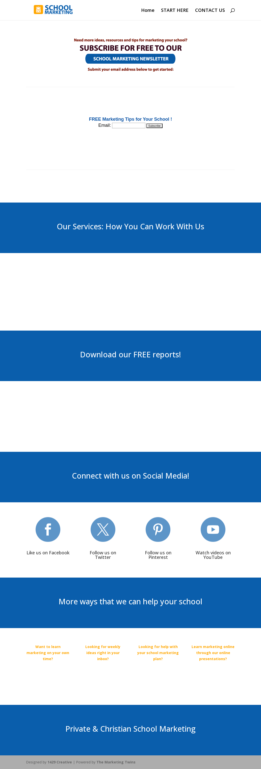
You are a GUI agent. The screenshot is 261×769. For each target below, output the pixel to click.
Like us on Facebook (48, 553)
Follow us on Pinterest (158, 555)
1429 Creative (59, 762)
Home (147, 10)
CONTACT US (210, 10)
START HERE (175, 10)
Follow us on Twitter (103, 555)
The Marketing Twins (116, 762)
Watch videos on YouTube (213, 555)
